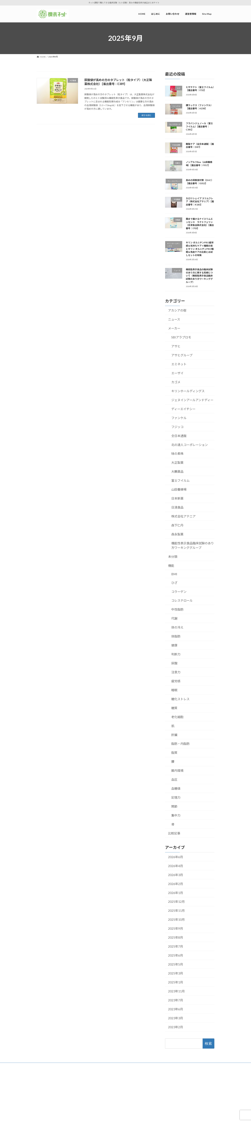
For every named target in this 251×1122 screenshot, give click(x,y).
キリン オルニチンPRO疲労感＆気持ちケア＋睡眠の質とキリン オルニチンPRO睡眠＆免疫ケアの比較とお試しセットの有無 (200, 248)
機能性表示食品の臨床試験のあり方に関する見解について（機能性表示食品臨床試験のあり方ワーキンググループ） (199, 275)
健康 (174, 645)
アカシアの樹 (177, 310)
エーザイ (177, 373)
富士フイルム (180, 480)
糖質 (174, 708)
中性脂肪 (177, 609)
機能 (171, 565)
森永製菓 (177, 534)
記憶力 (175, 797)
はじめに (88, 1083)
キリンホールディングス (188, 391)
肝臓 (174, 735)
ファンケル (178, 418)
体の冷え (177, 627)
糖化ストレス (180, 699)
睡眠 (174, 690)
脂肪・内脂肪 (180, 743)
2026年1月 (175, 893)
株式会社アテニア (183, 516)
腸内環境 (177, 770)
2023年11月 (176, 991)
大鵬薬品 (177, 471)
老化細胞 (177, 717)
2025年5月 (175, 964)
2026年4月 (175, 866)
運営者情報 (89, 1088)
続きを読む (146, 115)
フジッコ (177, 427)
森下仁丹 (177, 525)
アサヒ (175, 346)
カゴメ (175, 382)
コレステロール (182, 600)
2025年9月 (175, 928)
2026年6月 (175, 857)
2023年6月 (175, 1009)
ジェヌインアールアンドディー (192, 400)
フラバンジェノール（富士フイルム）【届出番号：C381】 (199, 126)
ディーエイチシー (183, 409)
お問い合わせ (90, 1094)
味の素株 (177, 453)
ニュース (174, 319)
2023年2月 (175, 1027)
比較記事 (174, 833)
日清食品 (177, 507)
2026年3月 (175, 875)
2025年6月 (175, 955)
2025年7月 (175, 946)
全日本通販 (178, 436)
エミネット (178, 364)
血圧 (174, 779)
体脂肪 (175, 636)
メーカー (174, 328)
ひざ (174, 583)
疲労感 (175, 681)
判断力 (175, 654)
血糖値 (175, 788)
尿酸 (174, 663)
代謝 (174, 618)
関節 (174, 806)
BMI (174, 574)
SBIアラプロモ (181, 337)
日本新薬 (177, 498)
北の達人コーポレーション (189, 444)
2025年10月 (176, 919)
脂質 (174, 752)
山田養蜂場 (178, 489)
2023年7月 (175, 1000)
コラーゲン (178, 591)
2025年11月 (176, 910)
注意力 (175, 672)
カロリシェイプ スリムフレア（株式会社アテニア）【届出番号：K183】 (200, 201)
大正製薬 (177, 462)
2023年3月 (175, 1018)
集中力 (175, 815)
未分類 (172, 556)
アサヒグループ (181, 355)
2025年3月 (175, 973)
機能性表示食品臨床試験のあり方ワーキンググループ (192, 545)
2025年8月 (175, 937)
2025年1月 (175, 982)
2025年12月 (176, 901)
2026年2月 (175, 884)
